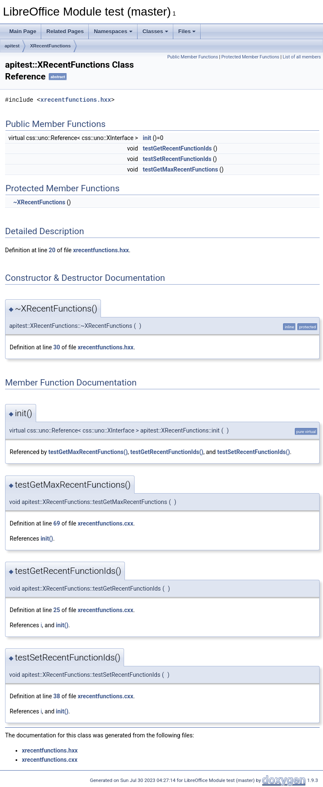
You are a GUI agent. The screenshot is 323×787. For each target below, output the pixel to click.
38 (56, 696)
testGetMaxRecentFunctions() (88, 452)
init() (46, 538)
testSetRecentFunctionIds (177, 159)
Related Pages (65, 31)
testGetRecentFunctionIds (177, 148)
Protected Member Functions (250, 57)
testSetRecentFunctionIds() (253, 452)
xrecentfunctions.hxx (75, 100)
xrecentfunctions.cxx (105, 523)
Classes (155, 31)
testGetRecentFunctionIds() (167, 452)
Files (187, 31)
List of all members (302, 57)
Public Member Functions (192, 57)
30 (56, 347)
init (147, 138)
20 (52, 250)
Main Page (22, 31)
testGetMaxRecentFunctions (180, 169)
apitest (12, 45)
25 (56, 610)
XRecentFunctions (50, 45)
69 (56, 523)
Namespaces (113, 31)
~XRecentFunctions (39, 202)
